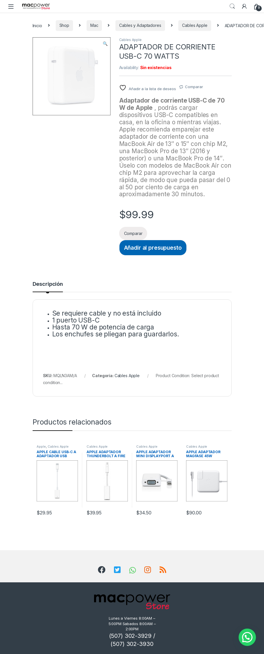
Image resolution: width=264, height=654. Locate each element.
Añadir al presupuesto (153, 247)
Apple (41, 446)
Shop (64, 25)
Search (232, 6)
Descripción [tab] (48, 284)
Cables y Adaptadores (140, 25)
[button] (105, 43)
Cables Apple (194, 25)
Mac (94, 25)
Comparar (194, 86)
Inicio (37, 25)
